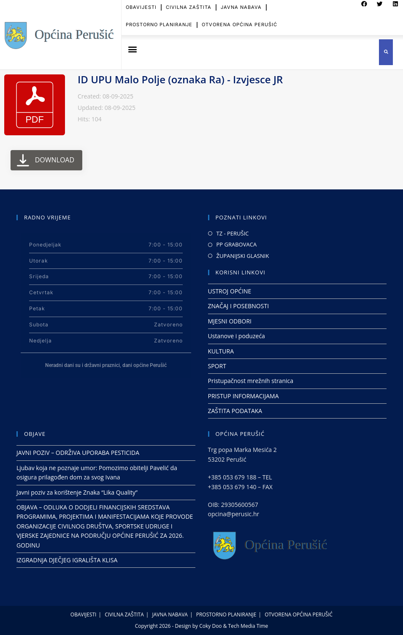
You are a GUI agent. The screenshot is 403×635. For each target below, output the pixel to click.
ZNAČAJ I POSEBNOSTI (238, 306)
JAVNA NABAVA (170, 614)
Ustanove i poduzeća (236, 336)
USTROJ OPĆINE (230, 291)
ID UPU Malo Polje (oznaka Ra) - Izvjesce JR (180, 79)
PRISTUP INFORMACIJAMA (243, 396)
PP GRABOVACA (236, 244)
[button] (133, 49)
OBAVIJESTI (83, 614)
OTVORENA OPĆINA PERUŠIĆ (239, 20)
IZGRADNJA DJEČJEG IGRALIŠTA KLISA (66, 560)
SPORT (217, 366)
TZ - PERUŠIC (232, 233)
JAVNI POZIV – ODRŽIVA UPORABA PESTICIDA (77, 453)
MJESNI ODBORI (230, 321)
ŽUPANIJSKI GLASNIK (242, 256)
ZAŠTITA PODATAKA (235, 411)
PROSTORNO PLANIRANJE (159, 20)
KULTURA (221, 351)
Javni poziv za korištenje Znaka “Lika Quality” (77, 492)
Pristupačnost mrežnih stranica (251, 381)
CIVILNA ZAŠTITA (124, 614)
